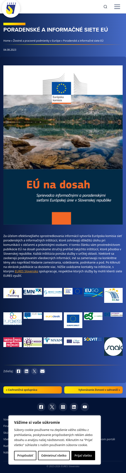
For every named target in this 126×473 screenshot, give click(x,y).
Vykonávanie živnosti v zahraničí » (99, 390)
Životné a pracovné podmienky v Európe (36, 40)
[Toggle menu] (117, 6)
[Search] (105, 6)
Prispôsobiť (25, 455)
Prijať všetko (83, 455)
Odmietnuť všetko (54, 455)
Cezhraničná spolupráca (22, 390)
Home (6, 40)
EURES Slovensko (26, 271)
